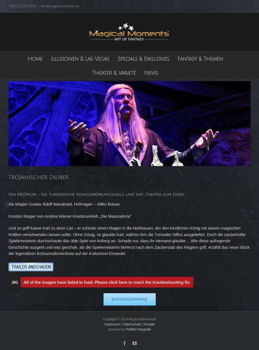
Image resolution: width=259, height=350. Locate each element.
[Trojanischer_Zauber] (129, 123)
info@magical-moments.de (60, 6)
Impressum (113, 324)
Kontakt (148, 324)
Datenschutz (132, 324)
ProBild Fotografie (138, 329)
